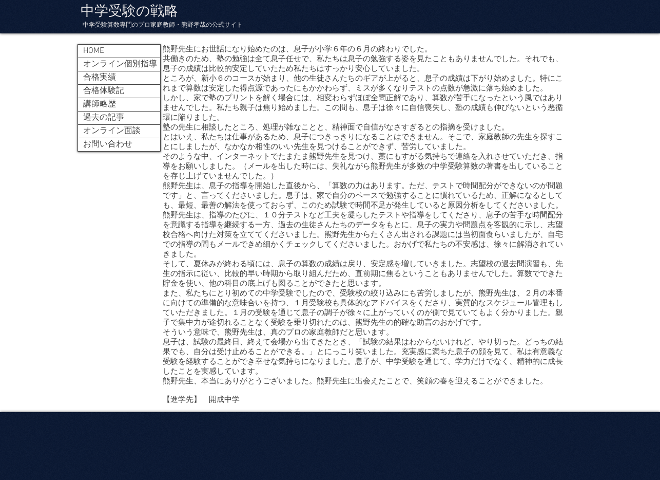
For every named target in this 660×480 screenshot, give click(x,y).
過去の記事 (103, 118)
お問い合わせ (107, 144)
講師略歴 (99, 104)
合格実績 (99, 77)
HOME (93, 51)
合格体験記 (103, 91)
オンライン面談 (112, 131)
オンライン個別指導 (120, 64)
